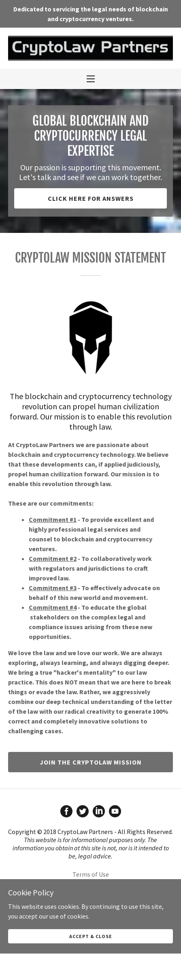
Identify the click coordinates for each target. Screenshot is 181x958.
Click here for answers (91, 198)
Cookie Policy (90, 899)
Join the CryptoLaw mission (91, 762)
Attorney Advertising (90, 886)
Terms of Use (90, 874)
